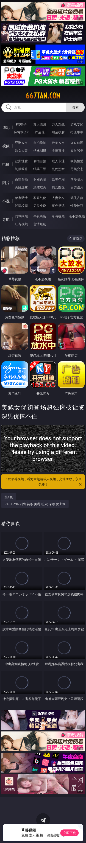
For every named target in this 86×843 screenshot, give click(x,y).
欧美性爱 (76, 161)
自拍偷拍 (39, 142)
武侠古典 (76, 198)
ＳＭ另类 (76, 150)
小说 (6, 201)
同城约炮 (21, 216)
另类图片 (76, 187)
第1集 (9, 497)
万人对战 (58, 124)
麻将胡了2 (21, 132)
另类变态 (76, 169)
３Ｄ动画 (76, 142)
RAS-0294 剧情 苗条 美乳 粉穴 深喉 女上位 (35, 504)
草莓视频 (58, 216)
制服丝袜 (21, 169)
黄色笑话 (58, 205)
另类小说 (39, 205)
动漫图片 (76, 179)
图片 (6, 182)
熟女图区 (58, 187)
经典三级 (39, 169)
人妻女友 (58, 198)
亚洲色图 (39, 179)
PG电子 (21, 124)
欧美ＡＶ (58, 142)
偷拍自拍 (39, 161)
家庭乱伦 (39, 198)
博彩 (6, 127)
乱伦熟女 (58, 169)
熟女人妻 (21, 150)
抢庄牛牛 (76, 132)
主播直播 (58, 150)
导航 (6, 219)
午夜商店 (39, 216)
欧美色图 (58, 179)
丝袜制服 (39, 150)
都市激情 (21, 198)
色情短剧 (39, 224)
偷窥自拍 (21, 179)
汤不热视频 (77, 216)
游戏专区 (76, 124)
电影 (6, 164)
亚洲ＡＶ (21, 142)
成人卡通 (58, 161)
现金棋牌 (58, 132)
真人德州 (39, 124)
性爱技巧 (76, 205)
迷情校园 (21, 205)
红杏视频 (21, 224)
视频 (6, 145)
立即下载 (69, 833)
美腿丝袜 (21, 187)
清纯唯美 (39, 187)
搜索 (75, 107)
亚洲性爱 (21, 161)
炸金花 (39, 132)
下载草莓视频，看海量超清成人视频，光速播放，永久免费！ (44, 482)
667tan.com (43, 95)
